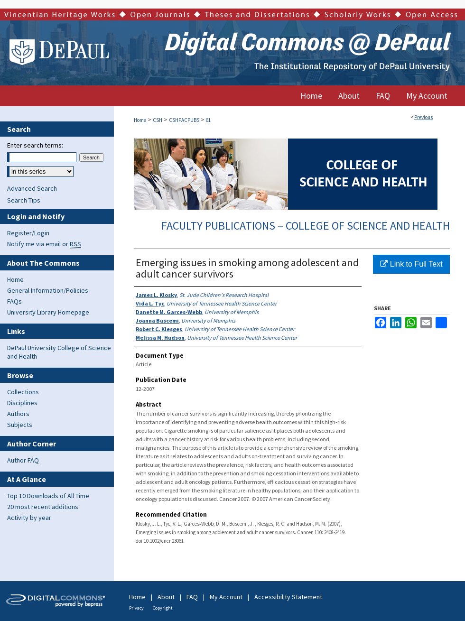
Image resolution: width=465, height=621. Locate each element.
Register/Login (28, 233)
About (166, 597)
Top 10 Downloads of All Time (48, 495)
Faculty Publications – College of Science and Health (305, 225)
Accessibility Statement (288, 597)
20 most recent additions (42, 506)
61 (208, 120)
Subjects (19, 424)
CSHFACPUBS (184, 120)
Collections (23, 392)
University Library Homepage (48, 312)
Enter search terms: (35, 145)
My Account (226, 597)
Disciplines (22, 403)
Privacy (136, 608)
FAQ (192, 597)
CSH (157, 120)
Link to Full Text (411, 264)
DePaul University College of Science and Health (59, 352)
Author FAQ (23, 460)
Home (140, 120)
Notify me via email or (44, 244)
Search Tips (23, 200)
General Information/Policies (47, 290)
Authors (18, 413)
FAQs (14, 301)
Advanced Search (32, 188)
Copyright (163, 608)
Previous (423, 117)
